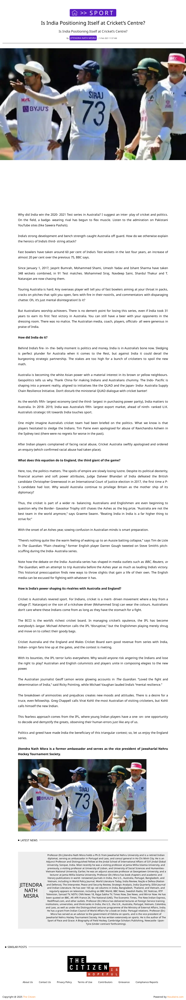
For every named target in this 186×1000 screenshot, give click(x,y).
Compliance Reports (147, 982)
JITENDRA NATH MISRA (31, 890)
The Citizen (29, 996)
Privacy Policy (64, 982)
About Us (28, 982)
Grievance (124, 982)
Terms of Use (85, 982)
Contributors (105, 982)
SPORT (102, 13)
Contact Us (45, 982)
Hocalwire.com (175, 996)
